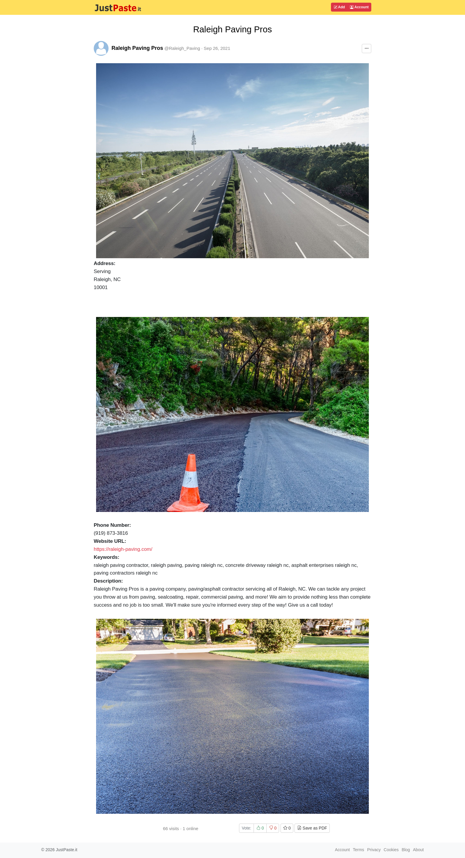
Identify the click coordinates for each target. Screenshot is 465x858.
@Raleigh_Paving (182, 48)
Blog (406, 849)
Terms (358, 849)
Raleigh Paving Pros (137, 48)
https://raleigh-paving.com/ (123, 549)
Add (339, 7)
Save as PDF (312, 828)
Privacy (374, 849)
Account (359, 7)
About (418, 849)
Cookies (391, 849)
